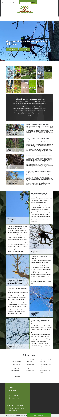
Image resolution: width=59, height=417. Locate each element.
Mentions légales (25, 415)
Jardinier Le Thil (30, 364)
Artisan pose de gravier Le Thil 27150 (30, 369)
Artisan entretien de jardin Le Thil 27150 (16, 375)
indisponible (5, 2)
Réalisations (24, 49)
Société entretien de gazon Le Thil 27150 (16, 369)
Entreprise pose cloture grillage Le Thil (16, 360)
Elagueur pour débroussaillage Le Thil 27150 (45, 370)
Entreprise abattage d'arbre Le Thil (31, 360)
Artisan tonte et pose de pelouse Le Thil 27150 (45, 365)
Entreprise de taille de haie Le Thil (45, 360)
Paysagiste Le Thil (16, 364)
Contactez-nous (12, 49)
